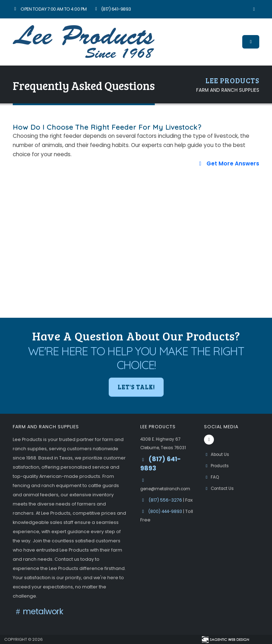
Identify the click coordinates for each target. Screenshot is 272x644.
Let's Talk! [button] (136, 387)
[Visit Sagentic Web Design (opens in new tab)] (225, 639)
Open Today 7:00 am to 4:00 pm (50, 9)
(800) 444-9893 (166, 511)
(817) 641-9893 (112, 9)
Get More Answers (228, 163)
